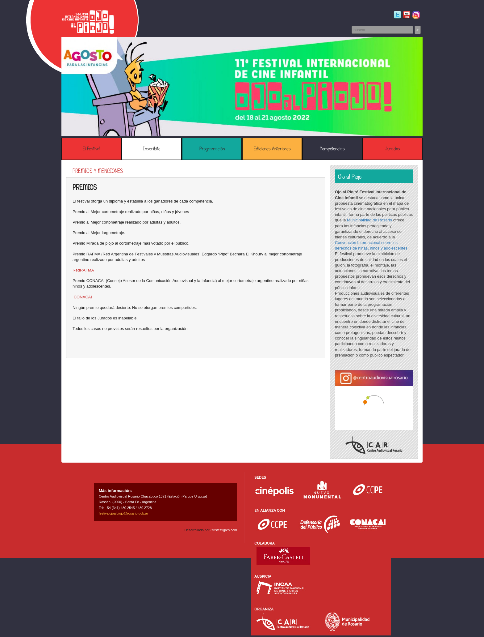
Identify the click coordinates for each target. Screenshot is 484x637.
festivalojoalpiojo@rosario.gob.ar (123, 513)
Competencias (332, 149)
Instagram (416, 15)
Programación (212, 149)
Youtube (407, 15)
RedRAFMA (83, 270)
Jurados (392, 149)
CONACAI (83, 297)
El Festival (91, 149)
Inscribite (152, 149)
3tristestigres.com (224, 530)
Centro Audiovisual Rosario (374, 445)
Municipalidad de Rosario (369, 220)
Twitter (397, 15)
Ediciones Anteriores (272, 149)
